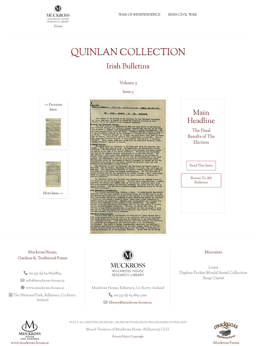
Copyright (137, 337)
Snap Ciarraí (213, 278)
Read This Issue (201, 165)
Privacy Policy (120, 337)
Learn (213, 268)
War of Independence (139, 14)
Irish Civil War (182, 14)
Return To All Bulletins (201, 180)
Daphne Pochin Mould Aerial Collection (213, 273)
